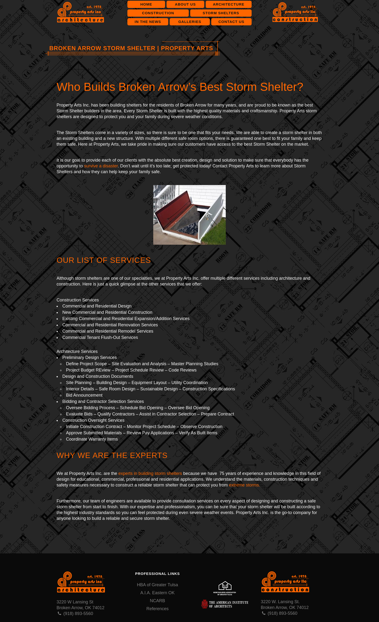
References (157, 608)
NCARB (157, 600)
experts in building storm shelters (150, 473)
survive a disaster (101, 166)
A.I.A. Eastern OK (157, 592)
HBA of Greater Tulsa (157, 584)
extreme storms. (244, 485)
